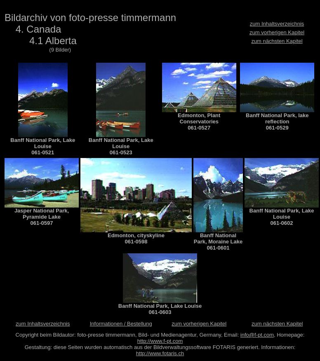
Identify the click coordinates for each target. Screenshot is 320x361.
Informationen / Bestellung (121, 324)
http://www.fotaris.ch (160, 353)
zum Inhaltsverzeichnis (277, 24)
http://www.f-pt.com (160, 341)
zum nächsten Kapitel (276, 41)
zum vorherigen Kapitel (276, 32)
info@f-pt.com (257, 335)
